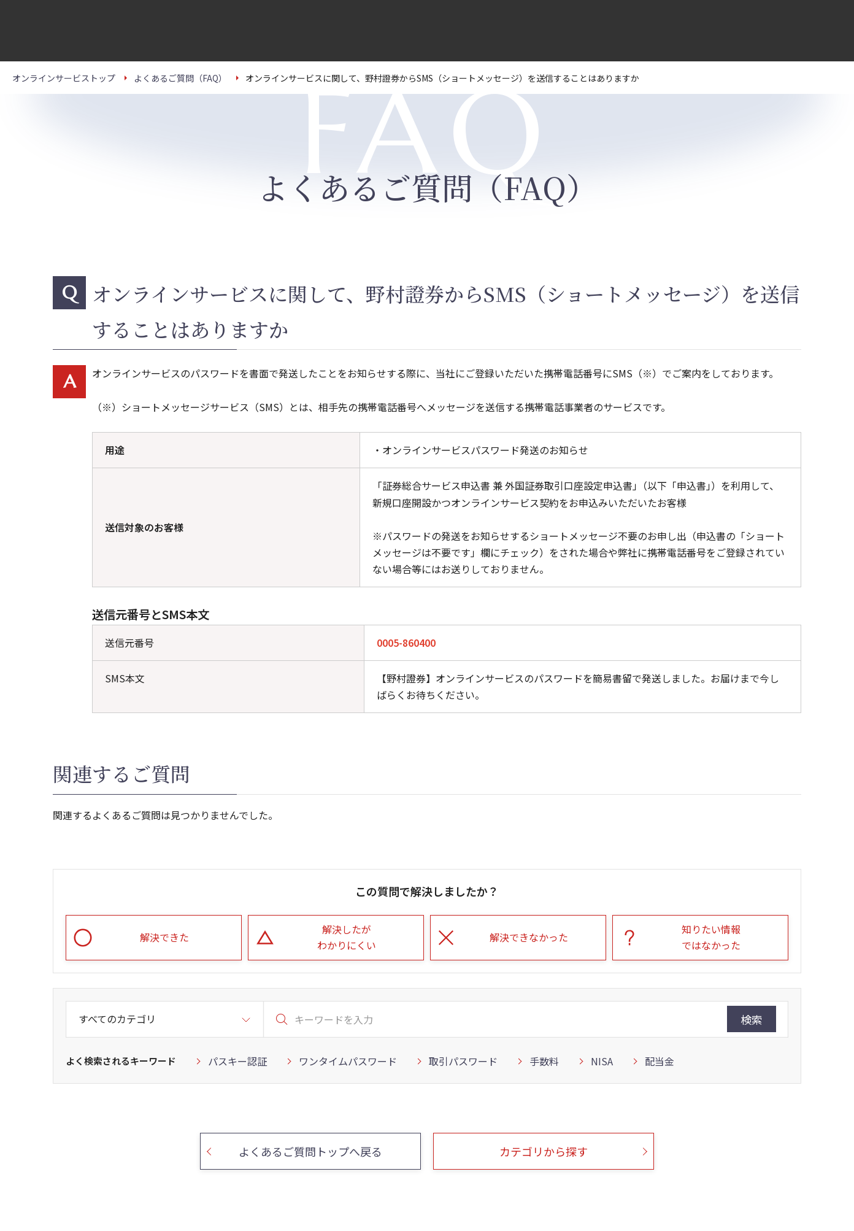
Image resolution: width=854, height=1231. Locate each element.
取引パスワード (463, 1061)
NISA (602, 1061)
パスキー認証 (237, 1061)
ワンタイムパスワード (348, 1061)
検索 (752, 1019)
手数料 (544, 1061)
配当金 (659, 1061)
